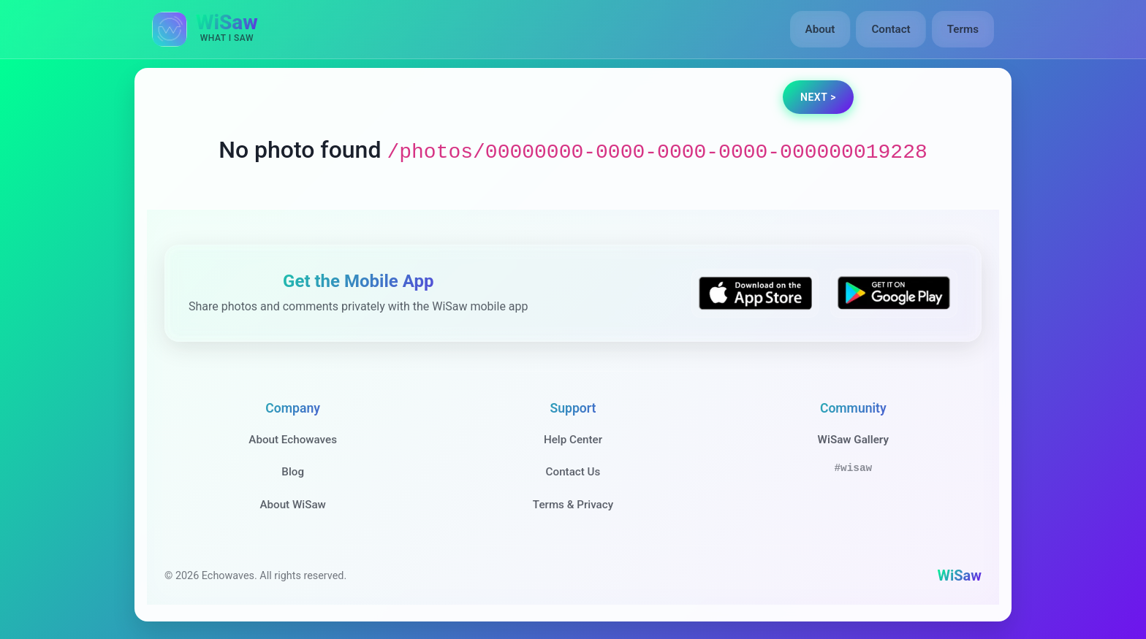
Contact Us (573, 471)
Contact (890, 29)
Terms (963, 29)
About (820, 29)
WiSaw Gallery (853, 439)
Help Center (573, 439)
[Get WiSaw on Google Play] (893, 293)
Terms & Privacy (573, 504)
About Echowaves (292, 439)
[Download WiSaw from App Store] (755, 293)
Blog (292, 471)
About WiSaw (292, 504)
